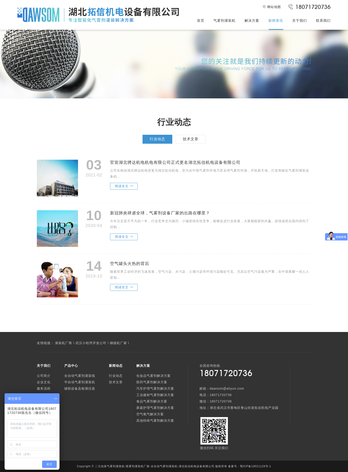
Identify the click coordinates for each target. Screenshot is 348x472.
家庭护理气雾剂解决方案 (155, 408)
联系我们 (323, 20)
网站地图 (272, 7)
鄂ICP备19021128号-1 (255, 466)
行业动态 (157, 139)
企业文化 (44, 382)
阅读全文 (124, 186)
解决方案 (252, 20)
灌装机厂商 (63, 343)
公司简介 (44, 376)
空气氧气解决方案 (150, 414)
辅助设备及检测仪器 (79, 388)
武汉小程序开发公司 (91, 343)
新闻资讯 (275, 20)
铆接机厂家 (118, 343)
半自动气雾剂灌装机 (79, 382)
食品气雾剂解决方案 (151, 401)
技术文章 (190, 139)
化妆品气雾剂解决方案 (153, 376)
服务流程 (44, 388)
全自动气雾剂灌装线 (79, 376)
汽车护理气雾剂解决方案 (155, 388)
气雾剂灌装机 (224, 20)
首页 (200, 20)
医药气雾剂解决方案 (151, 382)
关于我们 (299, 20)
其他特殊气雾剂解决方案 (155, 420)
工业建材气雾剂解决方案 (155, 395)
